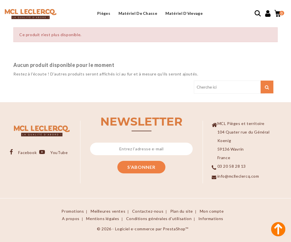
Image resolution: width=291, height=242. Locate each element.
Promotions (72, 211)
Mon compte (212, 211)
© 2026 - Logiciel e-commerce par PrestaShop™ (142, 228)
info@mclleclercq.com (238, 176)
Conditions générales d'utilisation (159, 218)
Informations (210, 218)
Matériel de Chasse (138, 13)
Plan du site (181, 211)
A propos (71, 218)
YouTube (58, 152)
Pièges (103, 13)
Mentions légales (102, 218)
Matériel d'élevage (184, 13)
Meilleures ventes (108, 211)
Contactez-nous (147, 211)
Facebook (27, 152)
